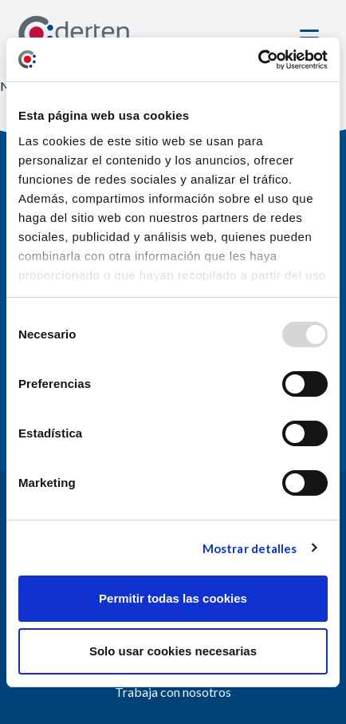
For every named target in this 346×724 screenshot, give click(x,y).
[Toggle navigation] (311, 34)
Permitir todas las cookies (173, 598)
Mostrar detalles (249, 548)
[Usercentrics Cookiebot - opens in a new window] (258, 59)
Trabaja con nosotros (173, 691)
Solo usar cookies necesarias (173, 651)
